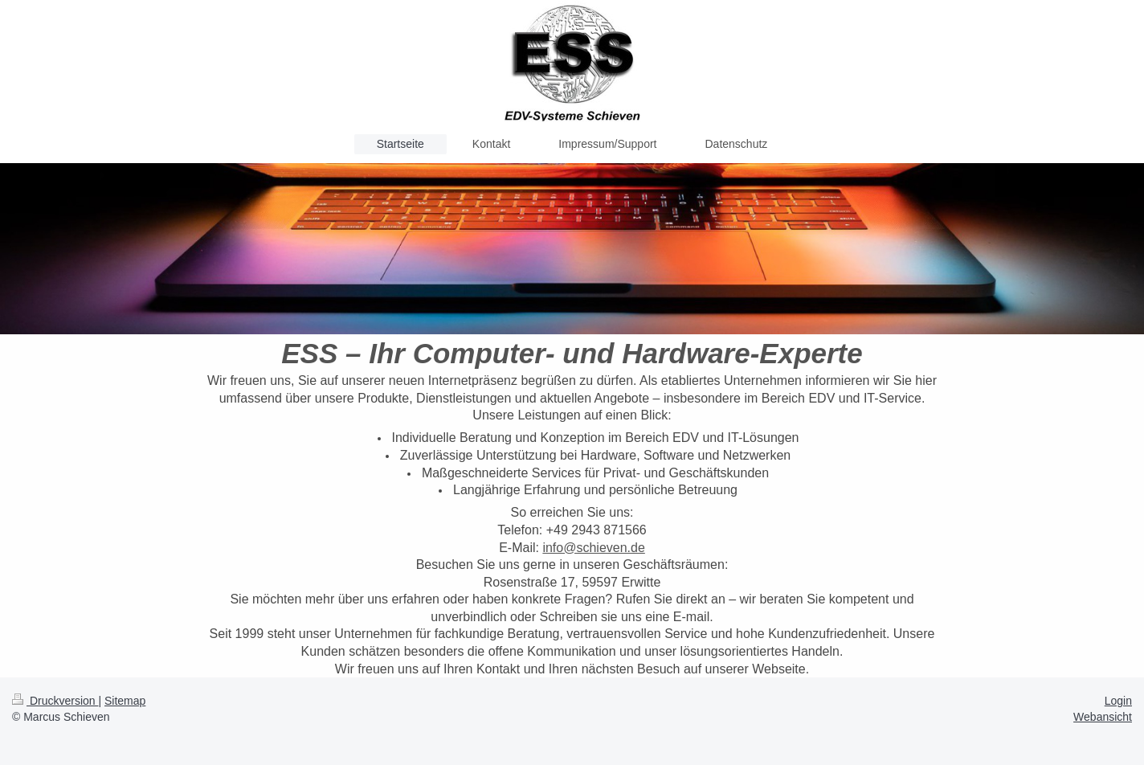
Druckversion (55, 700)
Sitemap (124, 700)
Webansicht (1102, 716)
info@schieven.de (593, 547)
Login (1118, 700)
